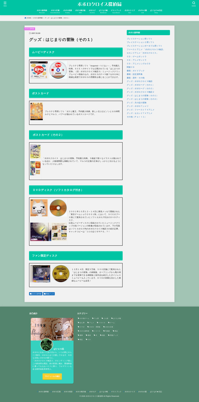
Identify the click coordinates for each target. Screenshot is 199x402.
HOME (29, 18)
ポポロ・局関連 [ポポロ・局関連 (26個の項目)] (94, 327)
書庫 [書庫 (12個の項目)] (81, 335)
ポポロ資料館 (38, 18)
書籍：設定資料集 (135, 74)
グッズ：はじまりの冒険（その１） (142, 96)
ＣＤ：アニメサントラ (137, 60)
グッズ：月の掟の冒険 (137, 103)
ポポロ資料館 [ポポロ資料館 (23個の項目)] (84, 331)
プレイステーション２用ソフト (140, 42)
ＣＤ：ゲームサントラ (137, 57)
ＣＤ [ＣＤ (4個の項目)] (89, 339)
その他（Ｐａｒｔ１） (137, 117)
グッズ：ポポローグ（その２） (140, 88)
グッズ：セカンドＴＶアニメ (139, 113)
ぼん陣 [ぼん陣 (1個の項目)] (82, 323)
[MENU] (5, 4)
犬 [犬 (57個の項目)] (96, 335)
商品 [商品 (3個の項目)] (116, 331)
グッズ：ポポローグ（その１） (140, 85)
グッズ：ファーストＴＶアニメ (140, 110)
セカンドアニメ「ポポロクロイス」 (142, 53)
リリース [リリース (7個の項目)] (97, 331)
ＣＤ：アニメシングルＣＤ (138, 64)
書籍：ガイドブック (135, 71)
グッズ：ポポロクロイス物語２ (140, 92)
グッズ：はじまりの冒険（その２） (142, 99)
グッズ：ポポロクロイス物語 (139, 81)
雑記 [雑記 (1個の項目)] (81, 339)
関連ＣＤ (131, 67)
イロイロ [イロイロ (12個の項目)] (102, 323)
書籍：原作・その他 (135, 78)
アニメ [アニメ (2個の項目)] (91, 323)
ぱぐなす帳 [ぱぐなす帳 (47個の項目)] (117, 318)
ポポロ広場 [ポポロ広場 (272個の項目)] (109, 327)
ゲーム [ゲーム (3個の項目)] (112, 323)
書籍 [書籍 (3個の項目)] (89, 335)
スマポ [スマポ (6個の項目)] (82, 327)
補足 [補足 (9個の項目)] (103, 335)
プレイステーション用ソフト (139, 39)
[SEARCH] (193, 4)
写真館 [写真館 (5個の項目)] (107, 331)
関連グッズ (50, 294)
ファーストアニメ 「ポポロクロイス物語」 (146, 49)
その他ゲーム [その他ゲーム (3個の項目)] (84, 318)
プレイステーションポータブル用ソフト (144, 46)
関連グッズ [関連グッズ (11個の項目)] (114, 335)
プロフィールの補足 (52, 376)
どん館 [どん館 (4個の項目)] (106, 318)
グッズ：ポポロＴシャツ (137, 106)
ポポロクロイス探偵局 (94, 396)
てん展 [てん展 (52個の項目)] (96, 318)
